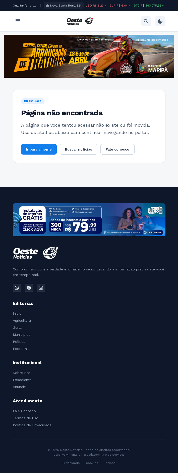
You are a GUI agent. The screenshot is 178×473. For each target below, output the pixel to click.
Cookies (92, 463)
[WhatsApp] (17, 288)
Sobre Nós (22, 373)
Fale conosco (117, 149)
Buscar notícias (78, 149)
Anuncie (19, 387)
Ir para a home (39, 149)
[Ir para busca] (146, 21)
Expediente (22, 380)
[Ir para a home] (80, 21)
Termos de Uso (25, 418)
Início (17, 313)
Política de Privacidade (32, 425)
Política (19, 342)
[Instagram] (41, 288)
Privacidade (71, 463)
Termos (109, 463)
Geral (17, 327)
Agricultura (22, 320)
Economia (21, 349)
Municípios (21, 335)
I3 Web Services (113, 454)
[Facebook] (29, 288)
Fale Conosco (24, 411)
